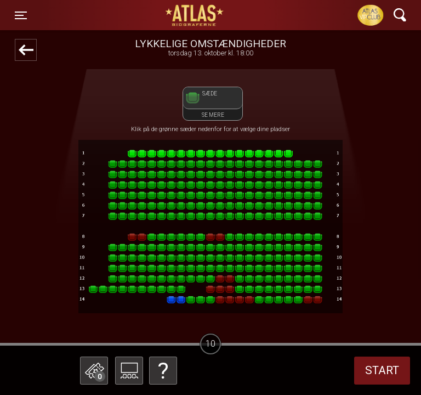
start (382, 370)
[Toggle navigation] (20, 15)
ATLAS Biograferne (195, 15)
